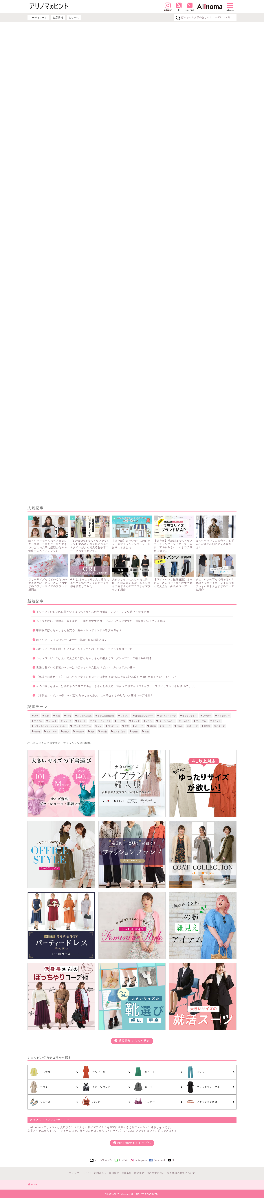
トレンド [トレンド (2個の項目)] (136, 721)
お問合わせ (100, 1173)
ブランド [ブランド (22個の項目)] (216, 721)
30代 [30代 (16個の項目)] (47, 716)
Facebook (160, 1160)
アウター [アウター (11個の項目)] (207, 716)
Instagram (141, 1160)
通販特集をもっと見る (131, 1040)
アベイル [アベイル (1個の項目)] (38, 721)
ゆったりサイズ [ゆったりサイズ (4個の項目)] (189, 716)
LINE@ (123, 1160)
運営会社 (126, 1173)
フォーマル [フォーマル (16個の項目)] (201, 721)
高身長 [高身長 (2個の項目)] (135, 731)
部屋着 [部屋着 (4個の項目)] (104, 731)
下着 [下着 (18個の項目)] (127, 726)
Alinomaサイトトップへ (132, 1142)
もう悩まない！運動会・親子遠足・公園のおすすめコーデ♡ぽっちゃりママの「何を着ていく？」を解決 (101, 621)
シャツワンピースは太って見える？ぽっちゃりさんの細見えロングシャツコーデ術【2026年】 (94, 658)
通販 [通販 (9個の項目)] (92, 731)
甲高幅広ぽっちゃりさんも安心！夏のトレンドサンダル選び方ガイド (79, 630)
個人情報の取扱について (181, 1173)
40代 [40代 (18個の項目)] (58, 716)
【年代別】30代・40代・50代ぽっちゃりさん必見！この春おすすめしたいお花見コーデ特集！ (94, 695)
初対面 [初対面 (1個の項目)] (153, 726)
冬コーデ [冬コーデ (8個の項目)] (139, 726)
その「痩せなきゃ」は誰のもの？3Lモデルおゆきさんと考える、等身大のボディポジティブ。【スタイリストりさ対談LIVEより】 (116, 686)
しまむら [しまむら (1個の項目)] (125, 716)
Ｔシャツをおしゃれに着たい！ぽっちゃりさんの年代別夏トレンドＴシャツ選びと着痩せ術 (92, 611)
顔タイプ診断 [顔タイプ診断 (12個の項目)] (119, 731)
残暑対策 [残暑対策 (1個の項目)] (221, 726)
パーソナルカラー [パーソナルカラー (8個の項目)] (167, 721)
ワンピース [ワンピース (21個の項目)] (113, 726)
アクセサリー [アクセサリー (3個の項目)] (224, 716)
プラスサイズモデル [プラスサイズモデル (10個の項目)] (82, 726)
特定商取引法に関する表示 (149, 1173)
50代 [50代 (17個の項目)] (69, 716)
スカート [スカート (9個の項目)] (82, 721)
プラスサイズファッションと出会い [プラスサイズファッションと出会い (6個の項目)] (50, 726)
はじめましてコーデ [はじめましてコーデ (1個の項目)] (144, 716)
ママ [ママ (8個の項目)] (100, 726)
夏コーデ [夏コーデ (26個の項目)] (166, 726)
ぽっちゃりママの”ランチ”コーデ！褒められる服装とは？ (71, 639)
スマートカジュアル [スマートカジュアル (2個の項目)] (101, 721)
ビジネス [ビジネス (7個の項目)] (185, 721)
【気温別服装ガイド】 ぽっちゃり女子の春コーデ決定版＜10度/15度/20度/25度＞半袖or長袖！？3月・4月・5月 (106, 676)
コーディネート (38, 17)
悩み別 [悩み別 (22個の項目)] (180, 726)
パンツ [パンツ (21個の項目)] (149, 721)
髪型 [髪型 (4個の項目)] (147, 731)
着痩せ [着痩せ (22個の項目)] (37, 731)
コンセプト (75, 1173)
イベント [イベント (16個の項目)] (53, 721)
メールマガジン (103, 1160)
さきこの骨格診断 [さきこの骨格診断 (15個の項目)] (106, 716)
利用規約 (114, 1173)
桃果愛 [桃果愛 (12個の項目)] (207, 726)
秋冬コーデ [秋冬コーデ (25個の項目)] (52, 731)
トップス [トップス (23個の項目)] (121, 721)
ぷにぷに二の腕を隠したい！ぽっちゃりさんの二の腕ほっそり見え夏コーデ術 (84, 649)
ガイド (88, 1173)
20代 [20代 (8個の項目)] (36, 716)
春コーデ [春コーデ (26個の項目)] (193, 726)
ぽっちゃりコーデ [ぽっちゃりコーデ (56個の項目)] (168, 716)
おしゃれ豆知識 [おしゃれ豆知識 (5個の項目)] (84, 716)
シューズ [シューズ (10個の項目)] (67, 721)
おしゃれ (74, 17)
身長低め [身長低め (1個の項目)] (80, 731)
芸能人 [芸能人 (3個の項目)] (66, 731)
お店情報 (58, 17)
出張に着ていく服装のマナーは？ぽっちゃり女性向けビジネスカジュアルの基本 (85, 667)
